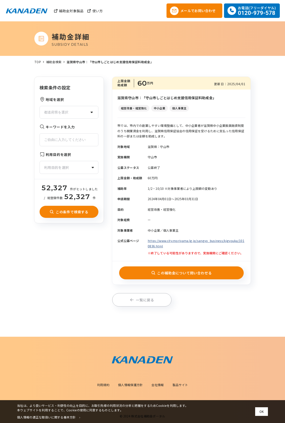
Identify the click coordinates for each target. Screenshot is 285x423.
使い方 (95, 10)
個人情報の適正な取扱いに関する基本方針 (46, 417)
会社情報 (157, 385)
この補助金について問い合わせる (181, 272)
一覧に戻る (142, 299)
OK (261, 411)
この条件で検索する (69, 211)
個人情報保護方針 (130, 385)
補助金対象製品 (68, 10)
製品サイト (180, 385)
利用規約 (103, 385)
